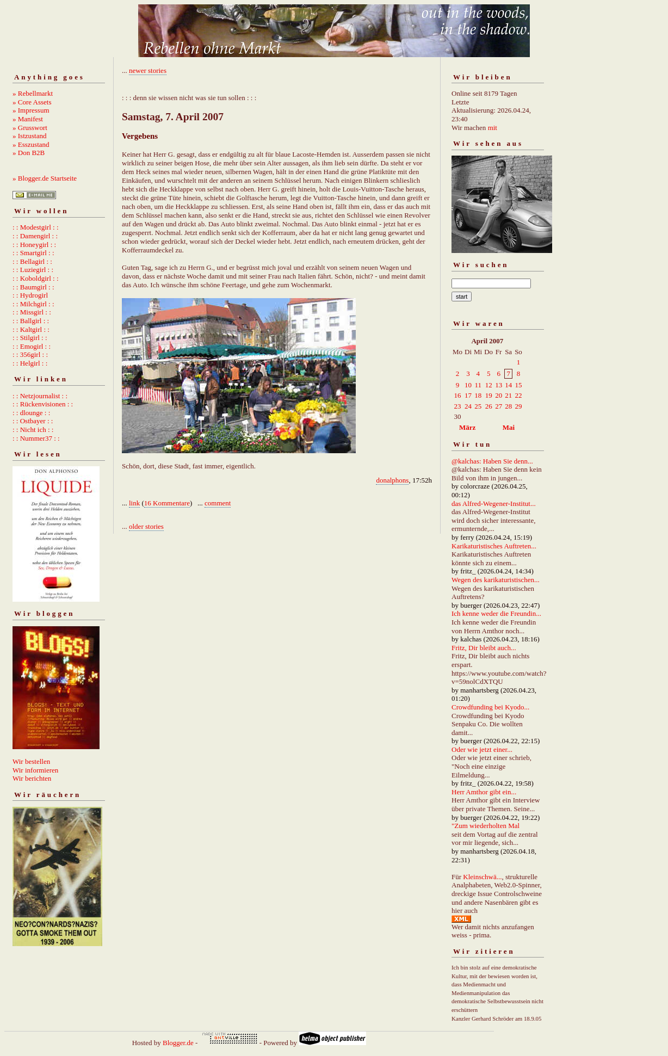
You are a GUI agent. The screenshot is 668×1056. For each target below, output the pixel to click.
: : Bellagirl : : (32, 261)
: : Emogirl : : (32, 346)
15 (518, 385)
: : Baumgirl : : (33, 287)
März (467, 427)
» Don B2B (29, 153)
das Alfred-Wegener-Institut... (493, 503)
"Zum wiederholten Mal (485, 826)
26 (488, 406)
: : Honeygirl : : (34, 244)
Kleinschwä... (482, 877)
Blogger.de (178, 1043)
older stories (146, 526)
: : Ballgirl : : (31, 321)
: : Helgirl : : (30, 363)
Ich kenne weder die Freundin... (496, 613)
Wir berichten (32, 778)
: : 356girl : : (30, 354)
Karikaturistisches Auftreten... (493, 546)
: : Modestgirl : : (36, 227)
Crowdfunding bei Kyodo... (490, 707)
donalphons (392, 480)
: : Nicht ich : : (33, 429)
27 (498, 406)
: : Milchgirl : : (33, 304)
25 (477, 406)
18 (477, 395)
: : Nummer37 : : (36, 438)
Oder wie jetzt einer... (481, 749)
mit (492, 127)
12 (488, 385)
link (134, 503)
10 (468, 385)
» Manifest (28, 119)
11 (477, 385)
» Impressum (31, 110)
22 (518, 395)
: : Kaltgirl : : (31, 329)
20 (498, 395)
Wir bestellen (31, 761)
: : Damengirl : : (35, 236)
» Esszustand (31, 144)
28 (508, 406)
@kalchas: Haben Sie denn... (492, 461)
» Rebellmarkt (33, 93)
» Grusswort (30, 127)
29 (518, 406)
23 (457, 406)
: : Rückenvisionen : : (43, 404)
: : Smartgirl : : (33, 253)
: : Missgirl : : (32, 312)
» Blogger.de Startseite (45, 178)
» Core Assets (32, 102)
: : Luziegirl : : (33, 269)
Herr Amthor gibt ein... (483, 792)
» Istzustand (29, 136)
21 (508, 395)
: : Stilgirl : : (30, 338)
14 (508, 385)
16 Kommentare (167, 503)
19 (488, 395)
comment (218, 503)
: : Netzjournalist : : (40, 396)
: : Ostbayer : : (33, 421)
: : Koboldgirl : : (36, 278)
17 (468, 395)
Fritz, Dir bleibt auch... (483, 648)
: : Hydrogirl (30, 295)
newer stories (147, 70)
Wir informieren (35, 770)
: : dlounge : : (31, 413)
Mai (509, 427)
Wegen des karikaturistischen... (495, 580)
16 (457, 395)
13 (498, 385)
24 (468, 406)
